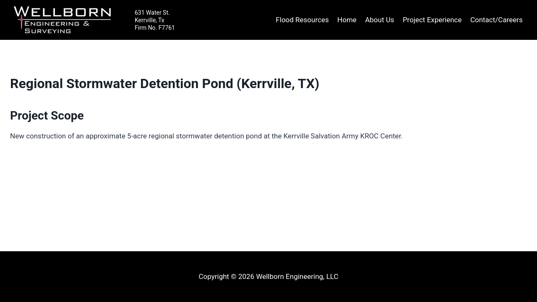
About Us (379, 20)
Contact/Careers (496, 20)
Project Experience (432, 20)
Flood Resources (302, 20)
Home (347, 20)
